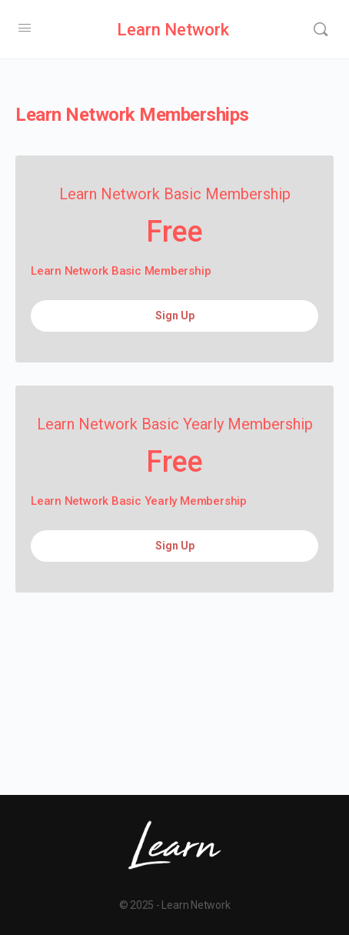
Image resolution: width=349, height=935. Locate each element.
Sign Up (174, 315)
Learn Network (173, 29)
